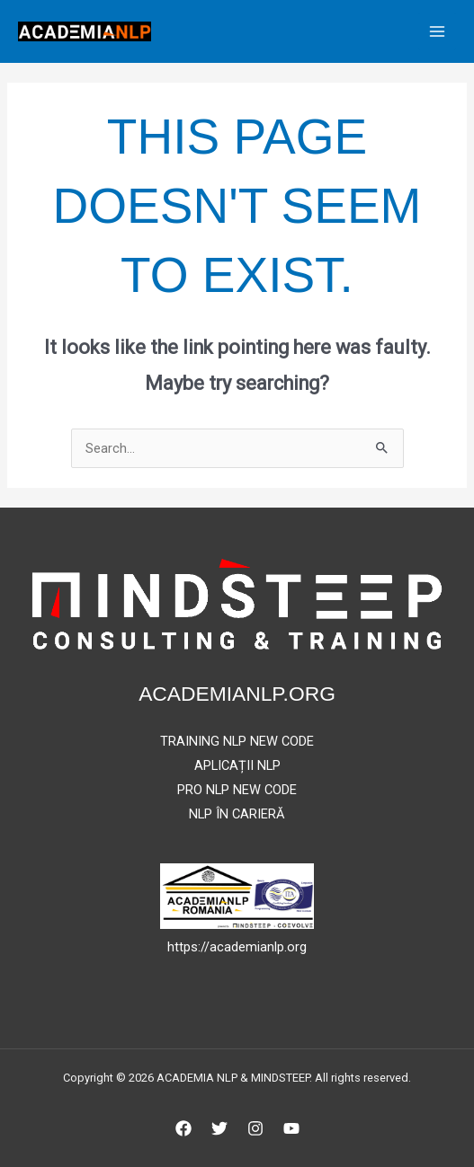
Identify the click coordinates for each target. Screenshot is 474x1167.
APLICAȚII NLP (237, 765)
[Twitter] (219, 1128)
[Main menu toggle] (437, 31)
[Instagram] (255, 1128)
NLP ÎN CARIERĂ (237, 814)
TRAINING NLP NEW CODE (237, 741)
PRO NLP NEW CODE (237, 790)
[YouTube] (291, 1128)
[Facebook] (183, 1128)
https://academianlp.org (237, 947)
